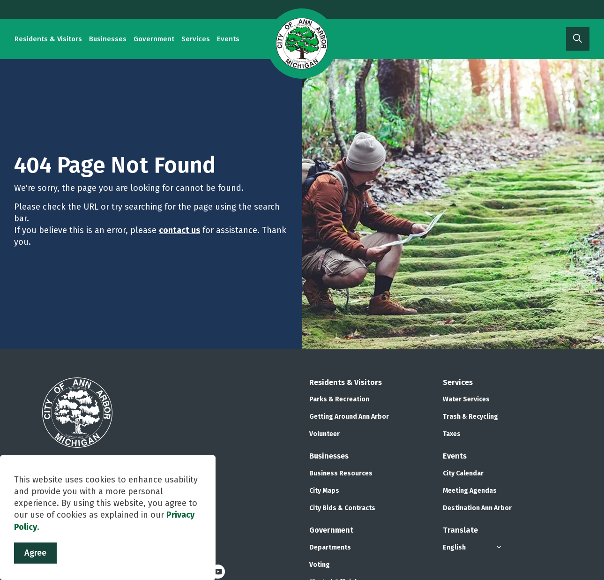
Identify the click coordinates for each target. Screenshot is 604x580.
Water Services (466, 399)
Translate (460, 530)
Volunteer (324, 434)
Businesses (108, 39)
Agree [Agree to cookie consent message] (35, 564)
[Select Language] (473, 547)
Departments (330, 547)
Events (228, 39)
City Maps (324, 491)
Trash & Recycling (470, 417)
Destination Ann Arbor (477, 508)
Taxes (452, 434)
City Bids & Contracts (342, 508)
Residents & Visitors (48, 39)
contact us (179, 230)
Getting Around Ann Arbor (349, 417)
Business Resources (341, 473)
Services (195, 39)
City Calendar (463, 473)
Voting (319, 565)
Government (154, 39)
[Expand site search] (577, 39)
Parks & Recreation (339, 399)
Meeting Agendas (470, 491)
